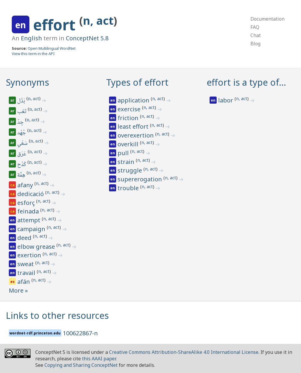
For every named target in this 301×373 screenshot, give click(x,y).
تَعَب (22, 112)
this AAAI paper (99, 358)
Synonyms (27, 82)
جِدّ (21, 122)
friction (129, 118)
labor (226, 100)
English (31, 38)
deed (25, 238)
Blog (255, 43)
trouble (129, 188)
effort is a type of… (246, 82)
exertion (30, 255)
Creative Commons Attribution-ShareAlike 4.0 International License (183, 352)
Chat (255, 35)
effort (56, 25)
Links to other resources (57, 315)
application (134, 100)
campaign (32, 229)
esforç (26, 203)
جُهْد (22, 133)
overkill (129, 144)
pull (124, 153)
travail (27, 273)
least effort (134, 126)
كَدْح (22, 165)
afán (24, 282)
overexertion (136, 135)
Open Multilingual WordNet (52, 48)
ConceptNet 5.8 (87, 38)
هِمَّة (21, 175)
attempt (29, 220)
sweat (26, 264)
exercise (130, 109)
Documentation (267, 19)
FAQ (254, 27)
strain (127, 162)
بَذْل (21, 101)
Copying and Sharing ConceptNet (81, 365)
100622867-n (80, 333)
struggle (130, 170)
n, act (98, 20)
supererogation (140, 179)
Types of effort (137, 82)
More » (18, 290)
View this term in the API (33, 53)
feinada (28, 211)
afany (25, 185)
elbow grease (36, 247)
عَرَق (22, 154)
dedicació (31, 194)
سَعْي (23, 144)
